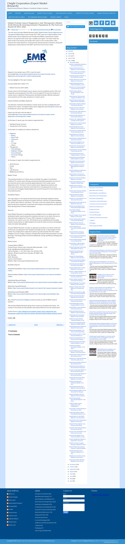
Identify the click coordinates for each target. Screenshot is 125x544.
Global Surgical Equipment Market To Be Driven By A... (77, 100)
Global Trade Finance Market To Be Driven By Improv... (77, 72)
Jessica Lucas (13, 515)
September (73, 469)
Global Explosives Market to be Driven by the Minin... (77, 264)
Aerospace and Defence (96, 187)
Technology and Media (95, 225)
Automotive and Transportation (98, 196)
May (71, 478)
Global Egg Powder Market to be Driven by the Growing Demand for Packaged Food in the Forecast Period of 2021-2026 (102, 338)
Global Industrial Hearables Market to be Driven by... (77, 296)
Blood (13, 137)
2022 (69, 58)
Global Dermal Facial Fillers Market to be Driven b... (77, 378)
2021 (69, 60)
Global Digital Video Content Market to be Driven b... (77, 268)
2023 (69, 56)
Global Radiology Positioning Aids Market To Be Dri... (77, 247)
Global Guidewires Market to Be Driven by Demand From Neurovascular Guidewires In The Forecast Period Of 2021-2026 (103, 252)
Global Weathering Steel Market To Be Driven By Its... (77, 351)
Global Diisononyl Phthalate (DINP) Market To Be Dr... (77, 158)
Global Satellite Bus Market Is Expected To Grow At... (77, 439)
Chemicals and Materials (96, 198)
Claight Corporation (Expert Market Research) (27, 4)
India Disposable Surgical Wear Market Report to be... (77, 413)
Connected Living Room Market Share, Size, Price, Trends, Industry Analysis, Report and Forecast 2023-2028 (107, 238)
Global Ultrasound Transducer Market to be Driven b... (77, 80)
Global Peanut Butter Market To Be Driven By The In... (78, 363)
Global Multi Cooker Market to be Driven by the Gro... (77, 308)
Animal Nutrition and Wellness (97, 193)
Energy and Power (94, 209)
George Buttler (13, 506)
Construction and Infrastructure (98, 201)
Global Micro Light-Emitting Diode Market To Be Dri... (77, 244)
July (71, 474)
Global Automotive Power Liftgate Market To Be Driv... (77, 154)
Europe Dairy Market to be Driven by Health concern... (77, 436)
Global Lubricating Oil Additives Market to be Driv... (76, 383)
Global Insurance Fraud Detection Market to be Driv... (76, 452)
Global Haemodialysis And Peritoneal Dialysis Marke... (77, 206)
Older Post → (60, 325)
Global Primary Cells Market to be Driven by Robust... (77, 112)
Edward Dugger (13, 497)
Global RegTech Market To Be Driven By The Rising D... (77, 391)
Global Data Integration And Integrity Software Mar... (77, 182)
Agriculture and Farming (96, 190)
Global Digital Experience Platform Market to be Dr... (77, 84)
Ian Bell (11, 509)
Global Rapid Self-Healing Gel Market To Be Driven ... (77, 203)
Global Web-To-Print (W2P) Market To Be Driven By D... (77, 417)
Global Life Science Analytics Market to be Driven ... (77, 178)
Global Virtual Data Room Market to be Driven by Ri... (77, 68)
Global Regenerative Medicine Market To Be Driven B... (77, 327)
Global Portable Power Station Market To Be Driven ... (77, 215)
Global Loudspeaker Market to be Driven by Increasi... (78, 65)
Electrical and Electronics (96, 206)
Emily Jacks (12, 500)
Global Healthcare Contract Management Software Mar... (76, 166)
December (73, 62)
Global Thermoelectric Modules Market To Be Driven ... (76, 92)
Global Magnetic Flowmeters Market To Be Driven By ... (77, 283)
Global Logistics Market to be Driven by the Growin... (77, 272)
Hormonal (14, 155)
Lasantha (96, 541)
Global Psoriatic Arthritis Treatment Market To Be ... (77, 319)
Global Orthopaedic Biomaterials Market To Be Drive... (77, 399)
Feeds (66, 17)
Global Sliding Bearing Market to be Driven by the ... (77, 240)
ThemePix (80, 541)
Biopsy (13, 135)
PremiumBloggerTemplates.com (109, 541)
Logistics (92, 220)
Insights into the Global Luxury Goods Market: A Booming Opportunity (105, 276)
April (71, 481)
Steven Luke (14, 29)
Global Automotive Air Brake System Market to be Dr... (77, 342)
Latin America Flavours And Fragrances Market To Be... (77, 97)
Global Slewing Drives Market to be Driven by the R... (77, 236)
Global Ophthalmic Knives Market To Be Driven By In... (77, 395)
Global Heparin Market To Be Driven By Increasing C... (77, 279)
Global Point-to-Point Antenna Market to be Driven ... (77, 123)
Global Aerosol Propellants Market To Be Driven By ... (77, 315)
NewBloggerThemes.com (111, 542)
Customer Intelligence (64, 13)
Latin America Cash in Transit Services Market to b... (77, 334)
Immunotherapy (16, 153)
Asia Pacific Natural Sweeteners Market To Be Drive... (77, 211)
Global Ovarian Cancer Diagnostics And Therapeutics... (75, 405)
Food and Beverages (95, 215)
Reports (18, 13)
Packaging (92, 223)
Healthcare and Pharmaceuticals (42, 29)
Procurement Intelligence (37, 17)
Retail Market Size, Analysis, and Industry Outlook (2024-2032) (106, 349)
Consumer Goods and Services (98, 204)
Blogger (52, 541)
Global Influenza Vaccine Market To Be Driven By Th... (77, 223)
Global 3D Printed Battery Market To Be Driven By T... (77, 257)
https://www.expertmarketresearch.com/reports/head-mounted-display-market (37, 282)
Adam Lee (12, 494)
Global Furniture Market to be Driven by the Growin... (77, 300)
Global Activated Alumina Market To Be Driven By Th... (77, 311)
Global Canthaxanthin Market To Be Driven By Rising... (77, 219)
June (71, 476)
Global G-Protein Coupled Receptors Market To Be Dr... (78, 443)
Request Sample (55, 17)
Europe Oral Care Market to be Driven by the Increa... (77, 432)
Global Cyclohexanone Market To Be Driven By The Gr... (77, 191)
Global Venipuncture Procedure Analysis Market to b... (77, 228)
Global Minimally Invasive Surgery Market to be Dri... (77, 304)
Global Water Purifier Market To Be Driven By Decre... (78, 355)
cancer (30, 91)
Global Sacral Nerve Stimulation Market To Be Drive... (77, 347)
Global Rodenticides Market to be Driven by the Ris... (78, 428)
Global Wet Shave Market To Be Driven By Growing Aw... (77, 366)
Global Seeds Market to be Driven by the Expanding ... (77, 331)
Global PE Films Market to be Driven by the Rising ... (77, 424)
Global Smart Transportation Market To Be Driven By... (77, 146)
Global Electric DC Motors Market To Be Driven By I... (77, 135)
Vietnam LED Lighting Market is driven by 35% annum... (77, 119)
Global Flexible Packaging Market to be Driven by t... (77, 232)
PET (12, 141)
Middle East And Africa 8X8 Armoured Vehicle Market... (77, 292)
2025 (69, 51)
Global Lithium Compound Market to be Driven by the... (77, 174)
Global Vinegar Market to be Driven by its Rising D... (77, 116)
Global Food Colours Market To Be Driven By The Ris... (77, 87)
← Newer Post (11, 325)
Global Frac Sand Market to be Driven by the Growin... (77, 199)
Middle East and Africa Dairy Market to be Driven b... (77, 456)
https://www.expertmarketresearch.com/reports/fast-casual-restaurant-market (37, 288)
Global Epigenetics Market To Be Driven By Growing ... (77, 76)
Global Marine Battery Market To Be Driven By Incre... (77, 104)
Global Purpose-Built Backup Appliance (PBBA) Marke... (77, 323)
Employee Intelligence (16, 17)
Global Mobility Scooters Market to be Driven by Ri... (77, 127)
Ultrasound (14, 139)
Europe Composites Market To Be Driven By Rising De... (77, 370)
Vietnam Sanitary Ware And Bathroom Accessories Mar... (77, 288)
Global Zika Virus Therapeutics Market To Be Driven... (78, 420)
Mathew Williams (13, 518)
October (72, 467)
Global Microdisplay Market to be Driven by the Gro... (77, 276)
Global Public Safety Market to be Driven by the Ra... (77, 139)
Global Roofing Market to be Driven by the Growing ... (77, 338)
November (73, 464)
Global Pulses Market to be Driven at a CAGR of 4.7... (77, 142)
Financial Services (94, 212)
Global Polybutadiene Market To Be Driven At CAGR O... (77, 260)
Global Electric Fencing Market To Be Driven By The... (77, 150)
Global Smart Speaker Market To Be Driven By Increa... (77, 131)
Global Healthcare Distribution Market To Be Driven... (77, 171)
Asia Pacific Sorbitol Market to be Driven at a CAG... (77, 409)
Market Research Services (106, 13)
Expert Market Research (15, 503)
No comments (57, 29)
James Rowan (13, 512)
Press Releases (29, 13)
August (72, 471)
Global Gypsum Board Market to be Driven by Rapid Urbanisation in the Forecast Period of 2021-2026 (103, 263)
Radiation (14, 151)
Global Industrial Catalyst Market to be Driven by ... (77, 195)
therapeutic (51, 106)
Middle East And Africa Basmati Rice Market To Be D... (77, 187)
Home (10, 13)
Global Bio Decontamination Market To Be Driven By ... (77, 161)
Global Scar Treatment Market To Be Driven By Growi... (77, 359)
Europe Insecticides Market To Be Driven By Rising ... (77, 374)
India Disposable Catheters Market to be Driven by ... (77, 460)
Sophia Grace (12, 522)
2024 (69, 53)
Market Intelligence (44, 13)
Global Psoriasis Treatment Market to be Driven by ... (77, 108)
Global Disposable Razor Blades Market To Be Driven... (76, 252)
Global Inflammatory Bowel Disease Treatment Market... (77, 447)
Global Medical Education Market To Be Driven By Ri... (77, 387)
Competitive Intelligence (84, 13)
